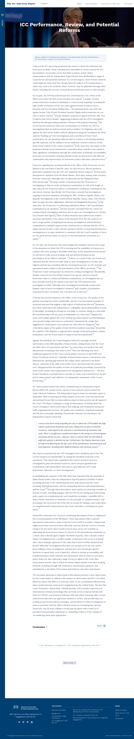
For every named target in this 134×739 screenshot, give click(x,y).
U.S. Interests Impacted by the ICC (85, 715)
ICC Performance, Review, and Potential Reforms (52, 59)
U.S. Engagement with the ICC (60, 721)
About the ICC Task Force (110, 4)
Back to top (70, 663)
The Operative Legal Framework (59, 717)
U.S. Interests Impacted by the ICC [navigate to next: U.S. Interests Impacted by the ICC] (84, 645)
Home (79, 4)
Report (37, 57)
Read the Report (91, 4)
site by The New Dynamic (113, 735)
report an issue (126, 735)
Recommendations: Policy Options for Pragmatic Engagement (90, 719)
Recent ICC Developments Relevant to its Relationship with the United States (69, 57)
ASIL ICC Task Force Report (21, 4)
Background (56, 713)
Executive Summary (59, 710)
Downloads (128, 4)
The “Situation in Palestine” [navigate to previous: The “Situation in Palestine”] (52, 645)
